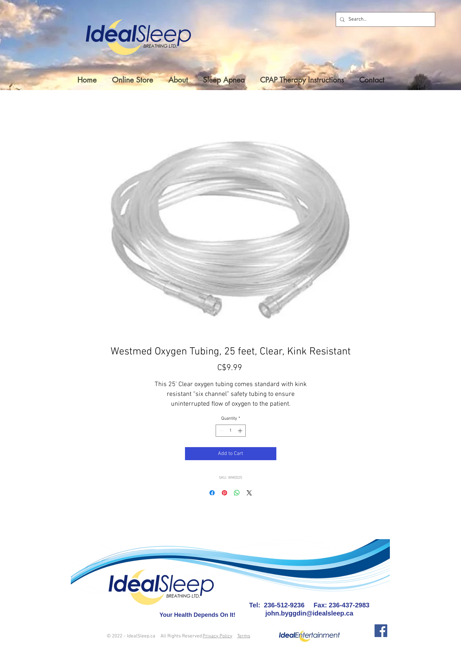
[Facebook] (381, 630)
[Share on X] (249, 493)
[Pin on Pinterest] (224, 493)
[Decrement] (221, 430)
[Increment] (241, 430)
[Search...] (384, 19)
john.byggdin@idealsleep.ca (309, 613)
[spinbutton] (231, 430)
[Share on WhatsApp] (237, 493)
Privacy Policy (217, 636)
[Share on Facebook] (212, 493)
